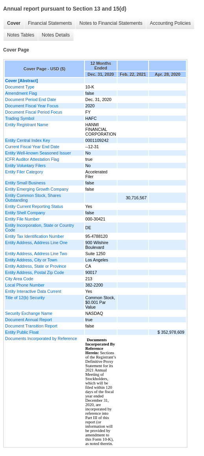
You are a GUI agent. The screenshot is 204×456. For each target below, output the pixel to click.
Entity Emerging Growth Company (36, 189)
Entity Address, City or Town (31, 259)
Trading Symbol (19, 118)
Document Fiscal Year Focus (32, 105)
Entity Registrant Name (26, 124)
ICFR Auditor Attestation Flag (32, 159)
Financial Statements (50, 23)
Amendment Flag (21, 93)
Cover (13, 23)
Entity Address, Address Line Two (36, 253)
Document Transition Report (31, 326)
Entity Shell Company (25, 212)
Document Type (19, 87)
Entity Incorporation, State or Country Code (39, 227)
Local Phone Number (24, 285)
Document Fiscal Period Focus (33, 112)
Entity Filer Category (24, 171)
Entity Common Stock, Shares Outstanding (33, 197)
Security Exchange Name (28, 313)
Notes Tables (20, 35)
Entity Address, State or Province (35, 266)
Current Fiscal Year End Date (32, 146)
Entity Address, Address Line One (36, 242)
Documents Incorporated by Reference (41, 338)
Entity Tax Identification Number (34, 236)
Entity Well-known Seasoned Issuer (38, 153)
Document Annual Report (28, 319)
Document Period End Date (30, 99)
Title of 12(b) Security (25, 297)
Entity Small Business (25, 182)
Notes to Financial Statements (110, 23)
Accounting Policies (170, 23)
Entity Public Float (22, 332)
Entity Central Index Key (27, 140)
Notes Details (56, 35)
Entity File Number (22, 219)
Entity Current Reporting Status (34, 206)
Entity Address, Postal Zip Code (34, 272)
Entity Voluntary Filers (25, 165)
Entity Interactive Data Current (33, 291)
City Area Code (19, 278)
